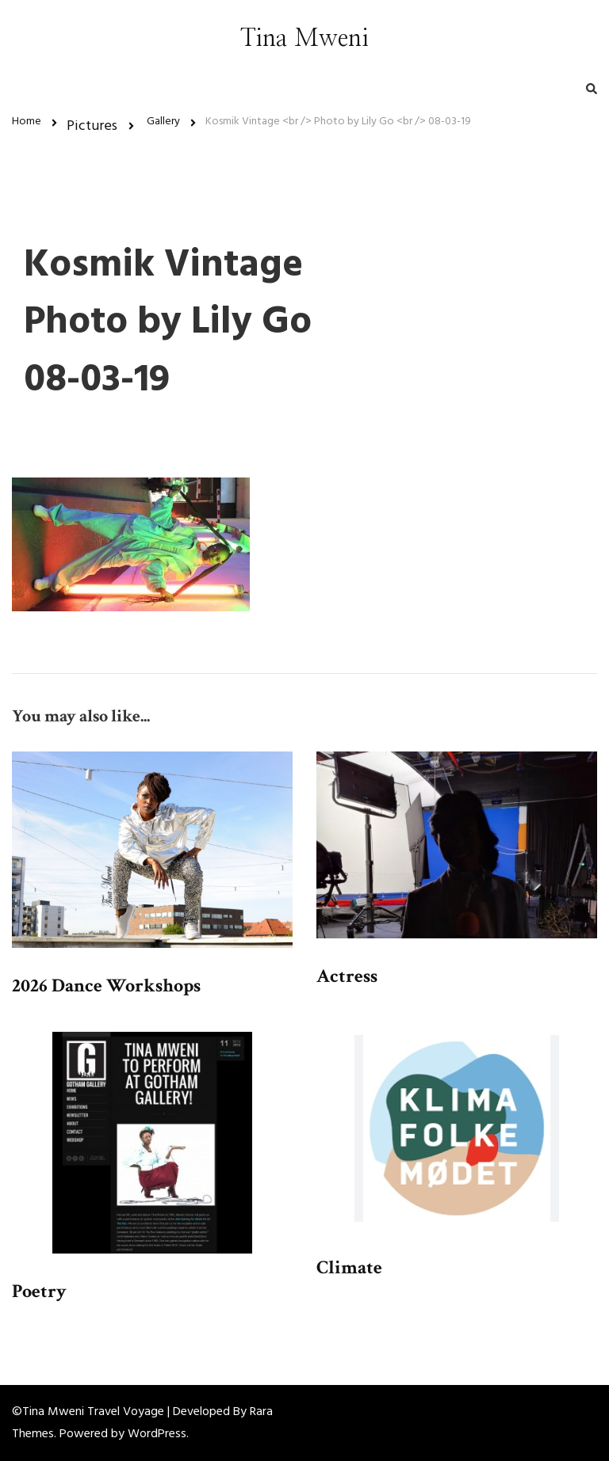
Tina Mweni (304, 39)
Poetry (39, 1291)
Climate (349, 1267)
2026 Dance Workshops (106, 985)
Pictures (92, 126)
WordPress (157, 1434)
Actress (346, 976)
